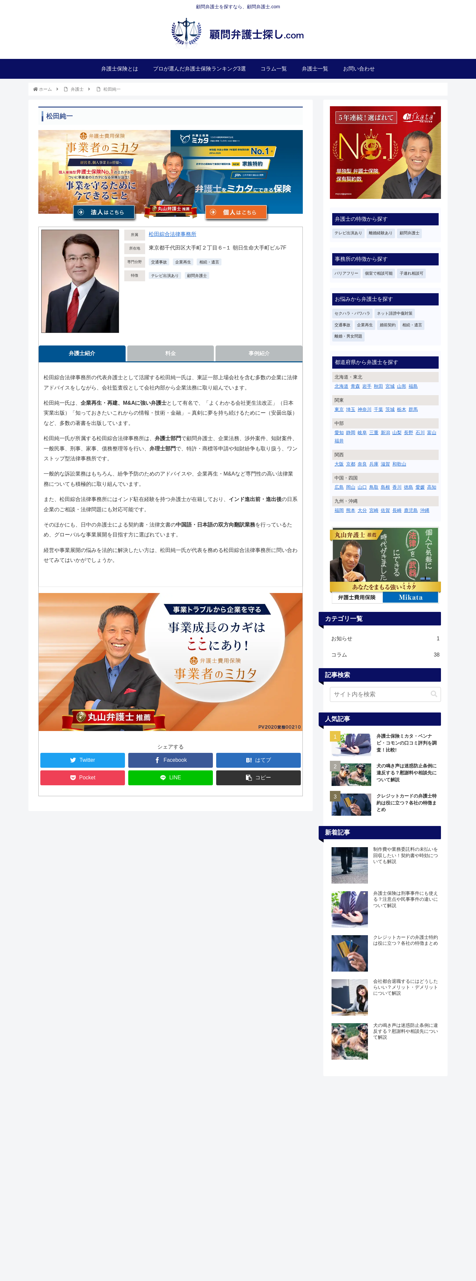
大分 (362, 510)
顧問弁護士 (197, 275)
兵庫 (373, 464)
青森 (355, 386)
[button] (434, 694)
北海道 (341, 386)
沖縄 (424, 510)
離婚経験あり (381, 233)
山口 (362, 487)
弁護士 (77, 89)
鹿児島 (411, 510)
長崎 (397, 510)
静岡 (350, 432)
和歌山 (399, 464)
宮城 (390, 386)
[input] (385, 694)
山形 (401, 386)
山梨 (397, 432)
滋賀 (385, 464)
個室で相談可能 (379, 273)
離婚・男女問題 (348, 336)
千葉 (378, 409)
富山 (431, 432)
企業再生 (365, 325)
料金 (170, 353)
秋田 (378, 386)
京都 (350, 464)
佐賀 (385, 510)
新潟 (385, 432)
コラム (385, 655)
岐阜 (362, 432)
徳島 (408, 487)
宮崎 (373, 510)
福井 (339, 440)
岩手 (367, 386)
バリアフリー (346, 273)
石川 (420, 432)
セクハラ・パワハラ (352, 313)
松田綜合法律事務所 (172, 234)
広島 (339, 487)
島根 (385, 487)
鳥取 (373, 487)
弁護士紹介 (82, 353)
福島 (413, 386)
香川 (397, 487)
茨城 (390, 409)
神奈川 (365, 409)
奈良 (362, 464)
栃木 (401, 409)
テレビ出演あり (165, 275)
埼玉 (350, 409)
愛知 (339, 432)
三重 (373, 432)
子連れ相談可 (411, 273)
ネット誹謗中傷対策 (395, 313)
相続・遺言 (412, 325)
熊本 (350, 510)
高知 (431, 487)
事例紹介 (259, 353)
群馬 (413, 409)
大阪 (339, 464)
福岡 (339, 510)
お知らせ (385, 639)
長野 (408, 432)
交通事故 (342, 325)
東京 (339, 409)
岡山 (350, 487)
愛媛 (420, 487)
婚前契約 (388, 325)
